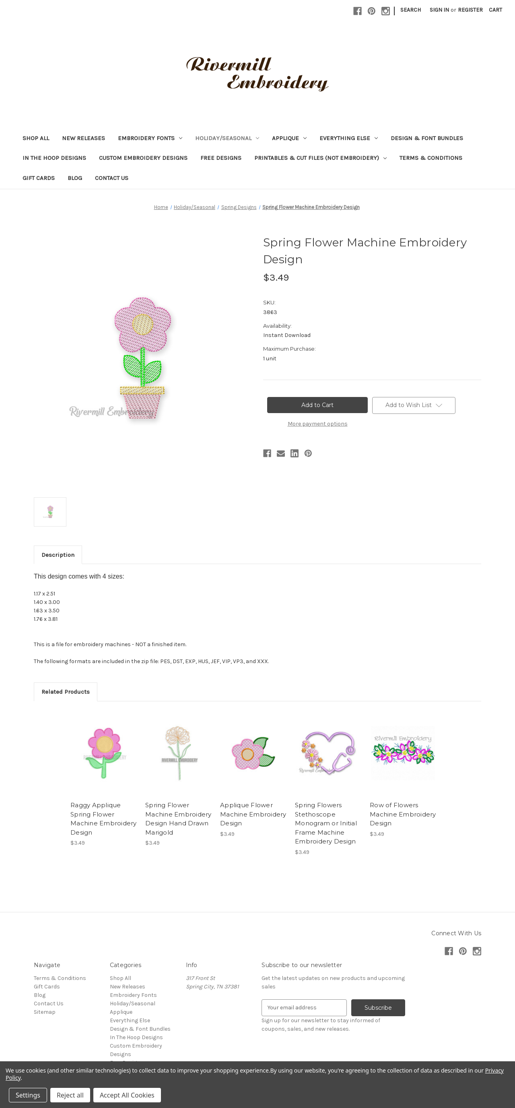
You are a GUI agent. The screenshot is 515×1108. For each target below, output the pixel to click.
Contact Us (111, 178)
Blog (75, 178)
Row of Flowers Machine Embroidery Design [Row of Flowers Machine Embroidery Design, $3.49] (403, 814)
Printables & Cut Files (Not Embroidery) (320, 157)
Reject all (70, 1095)
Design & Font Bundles (427, 138)
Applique (289, 138)
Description (57, 554)
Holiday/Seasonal (227, 138)
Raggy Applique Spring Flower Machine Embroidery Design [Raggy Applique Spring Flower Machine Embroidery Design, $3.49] (103, 818)
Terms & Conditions (431, 157)
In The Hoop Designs (54, 157)
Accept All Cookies (127, 1095)
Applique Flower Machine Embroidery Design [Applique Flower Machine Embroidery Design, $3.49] (253, 814)
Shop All (36, 138)
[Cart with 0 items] (495, 10)
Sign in (439, 9)
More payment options (318, 423)
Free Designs (220, 157)
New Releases (83, 138)
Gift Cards (39, 178)
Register (470, 9)
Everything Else (348, 138)
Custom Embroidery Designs (143, 157)
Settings (28, 1095)
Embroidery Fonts (150, 138)
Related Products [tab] (65, 691)
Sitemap (45, 1012)
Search (410, 9)
